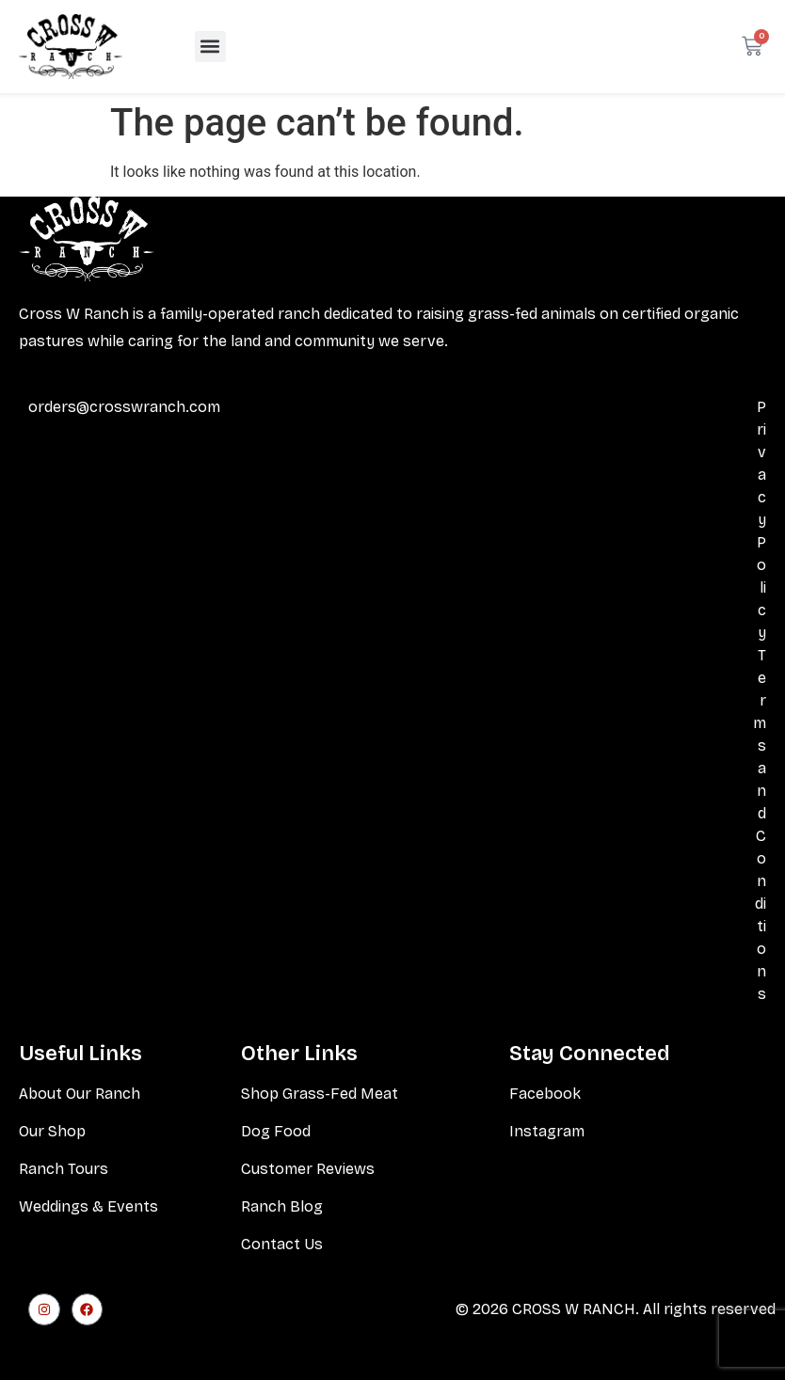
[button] (210, 46)
